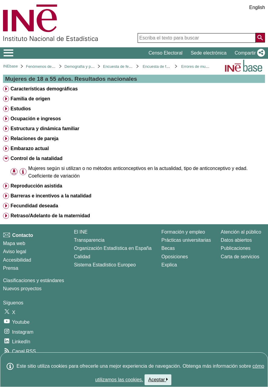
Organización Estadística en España (112, 248)
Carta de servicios (240, 256)
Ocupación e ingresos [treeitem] (36, 118)
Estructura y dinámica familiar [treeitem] (45, 128)
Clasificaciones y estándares (33, 280)
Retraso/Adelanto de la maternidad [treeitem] (50, 215)
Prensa (10, 268)
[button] (248, 53)
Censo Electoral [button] (165, 52)
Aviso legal (14, 251)
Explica (169, 264)
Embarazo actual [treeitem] (30, 148)
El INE (80, 231)
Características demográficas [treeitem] (44, 88)
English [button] (257, 7)
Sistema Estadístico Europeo (105, 264)
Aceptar (158, 379)
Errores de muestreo (199, 66)
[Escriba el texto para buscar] (197, 38)
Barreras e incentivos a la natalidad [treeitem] (51, 195)
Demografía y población (84, 66)
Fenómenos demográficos (48, 66)
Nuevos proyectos (22, 288)
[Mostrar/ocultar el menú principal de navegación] (8, 53)
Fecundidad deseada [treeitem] (34, 205)
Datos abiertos (236, 240)
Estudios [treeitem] (21, 108)
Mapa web (14, 243)
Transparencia (89, 240)
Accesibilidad (17, 260)
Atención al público (241, 231)
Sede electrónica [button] (208, 52)
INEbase (10, 66)
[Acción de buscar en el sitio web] (260, 37)
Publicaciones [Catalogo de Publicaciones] (236, 248)
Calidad (82, 256)
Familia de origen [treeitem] (30, 98)
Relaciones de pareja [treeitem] (34, 138)
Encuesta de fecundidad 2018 (168, 66)
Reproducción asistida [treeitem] (36, 185)
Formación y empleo (183, 231)
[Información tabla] (23, 171)
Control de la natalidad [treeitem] (36, 158)
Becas (168, 248)
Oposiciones (174, 256)
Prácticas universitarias (186, 240)
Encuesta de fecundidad (123, 66)
